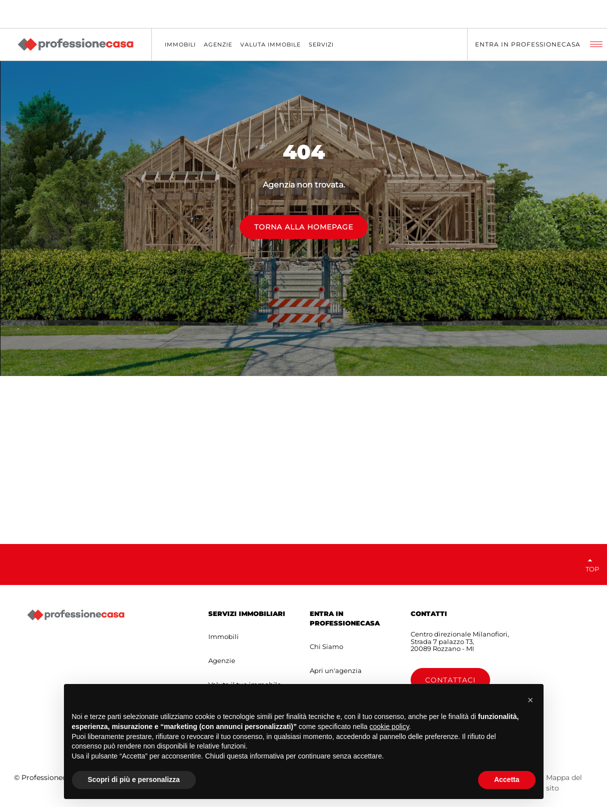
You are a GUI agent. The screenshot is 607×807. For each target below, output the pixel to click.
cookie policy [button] (389, 726)
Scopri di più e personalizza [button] (134, 780)
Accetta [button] (507, 780)
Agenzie (221, 660)
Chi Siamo (326, 646)
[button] (531, 700)
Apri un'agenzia (336, 670)
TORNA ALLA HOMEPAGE (303, 227)
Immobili (223, 636)
